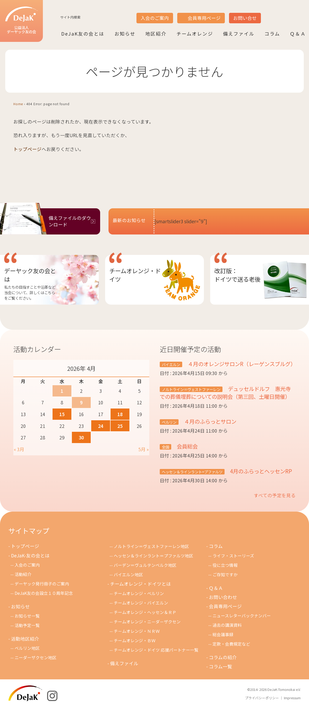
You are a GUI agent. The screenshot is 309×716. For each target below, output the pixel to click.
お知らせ (125, 33)
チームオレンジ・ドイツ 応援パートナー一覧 (156, 658)
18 (120, 414)
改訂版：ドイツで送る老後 (237, 274)
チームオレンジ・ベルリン (139, 601)
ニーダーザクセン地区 (35, 666)
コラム (272, 33)
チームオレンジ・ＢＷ (135, 649)
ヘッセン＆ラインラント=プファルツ (192, 479)
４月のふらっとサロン (211, 429)
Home (18, 104)
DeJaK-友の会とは (30, 563)
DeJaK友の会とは (83, 33)
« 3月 (19, 449)
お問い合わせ (223, 605)
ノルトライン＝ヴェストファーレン (191, 397)
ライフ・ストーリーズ (233, 564)
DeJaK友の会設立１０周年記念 (44, 601)
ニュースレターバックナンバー (242, 624)
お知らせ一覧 (27, 624)
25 (120, 426)
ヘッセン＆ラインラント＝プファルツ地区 (153, 564)
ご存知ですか (225, 582)
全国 (165, 454)
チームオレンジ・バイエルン (141, 611)
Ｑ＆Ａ (298, 33)
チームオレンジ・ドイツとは (140, 592)
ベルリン (169, 430)
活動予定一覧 (27, 633)
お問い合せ (245, 18)
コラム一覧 (220, 675)
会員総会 (187, 454)
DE (287, 13)
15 (62, 414)
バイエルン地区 (128, 583)
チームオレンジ (194, 33)
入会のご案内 (155, 18)
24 (100, 426)
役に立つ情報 (225, 573)
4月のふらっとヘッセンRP (262, 479)
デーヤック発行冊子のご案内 (42, 592)
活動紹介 (23, 582)
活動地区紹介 (25, 647)
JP (267, 13)
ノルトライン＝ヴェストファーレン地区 (151, 554)
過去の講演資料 (227, 633)
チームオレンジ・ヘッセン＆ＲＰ (145, 620)
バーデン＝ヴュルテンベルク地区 (145, 573)
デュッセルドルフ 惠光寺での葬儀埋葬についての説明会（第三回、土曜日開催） (228, 400)
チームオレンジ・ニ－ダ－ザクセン (147, 630)
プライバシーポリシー (262, 705)
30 (81, 437)
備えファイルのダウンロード (70, 221)
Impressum (292, 705)
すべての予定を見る (275, 503)
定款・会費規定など (231, 652)
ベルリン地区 (27, 656)
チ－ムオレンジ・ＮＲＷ (137, 639)
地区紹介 (156, 33)
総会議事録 (223, 643)
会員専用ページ (204, 18)
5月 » (143, 449)
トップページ (27, 149)
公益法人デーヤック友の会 (21, 20)
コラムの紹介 (223, 665)
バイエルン (171, 364)
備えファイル (239, 33)
